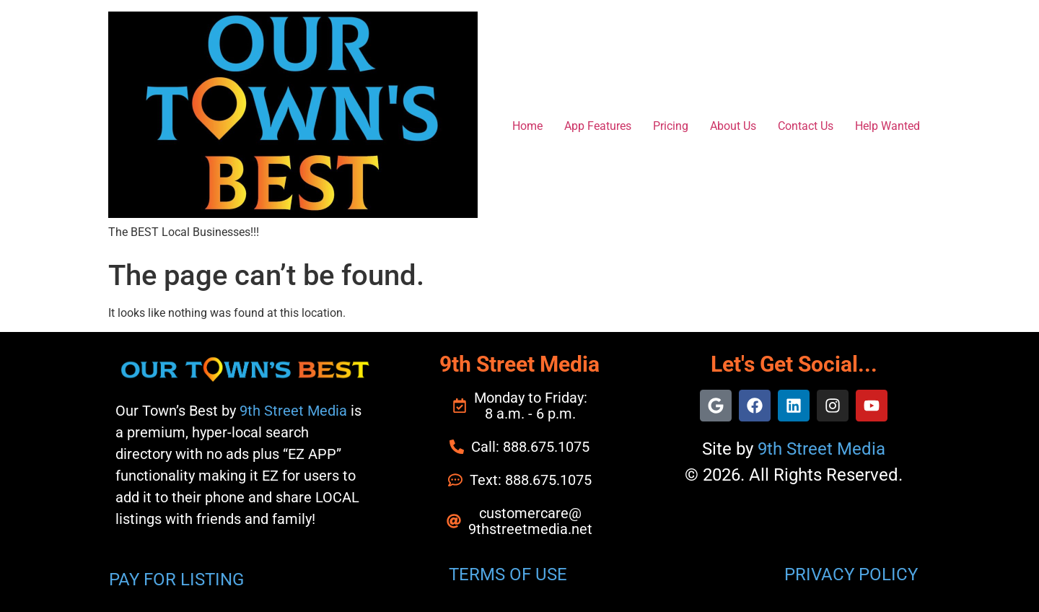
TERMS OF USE (508, 574)
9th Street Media (293, 410)
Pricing (670, 126)
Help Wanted (887, 126)
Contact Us (805, 126)
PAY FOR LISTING (176, 579)
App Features (597, 126)
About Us (733, 126)
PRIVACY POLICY (851, 574)
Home (527, 126)
